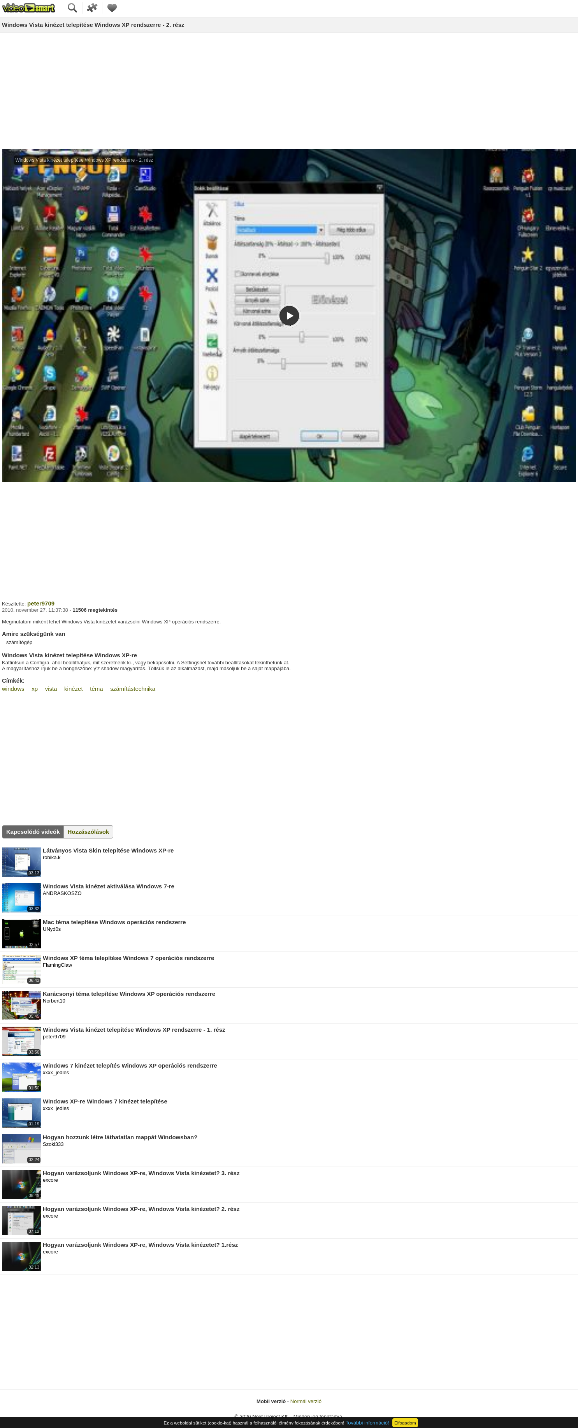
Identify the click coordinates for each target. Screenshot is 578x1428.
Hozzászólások (88, 831)
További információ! (367, 1423)
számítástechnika (132, 688)
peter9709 (40, 603)
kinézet (73, 688)
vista (51, 688)
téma (96, 688)
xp (35, 688)
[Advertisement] (289, 91)
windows (13, 688)
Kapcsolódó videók (33, 831)
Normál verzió (306, 1401)
